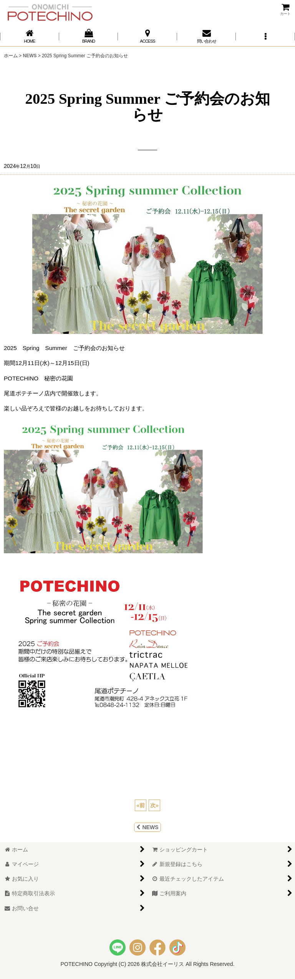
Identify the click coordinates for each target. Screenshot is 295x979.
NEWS (147, 827)
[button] (265, 36)
